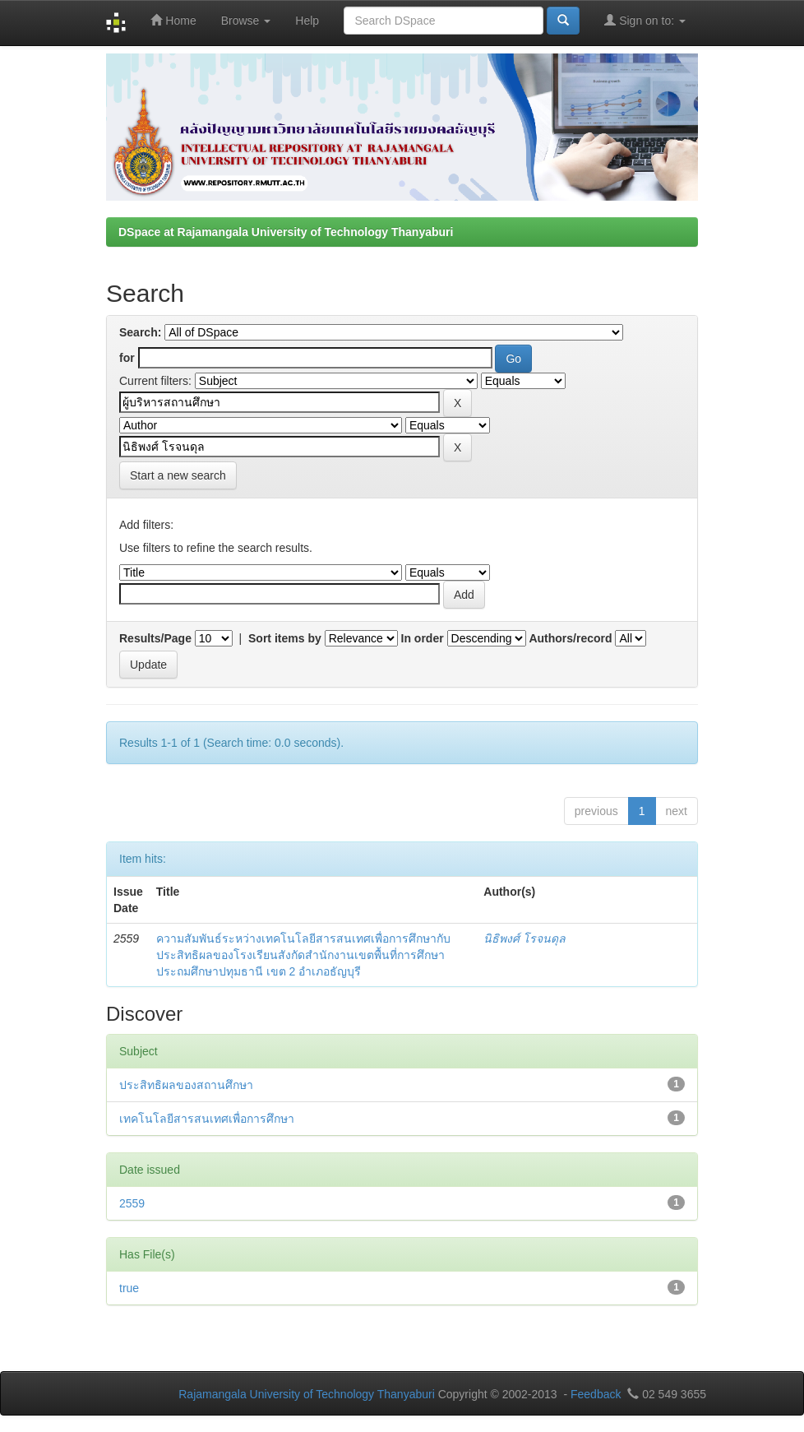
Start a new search (178, 475)
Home (173, 20)
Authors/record (570, 638)
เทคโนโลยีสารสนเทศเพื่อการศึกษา (206, 1118)
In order (422, 638)
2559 (132, 1203)
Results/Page (155, 638)
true (129, 1288)
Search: (140, 332)
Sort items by (284, 638)
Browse (246, 20)
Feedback (596, 1394)
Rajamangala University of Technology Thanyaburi (306, 1394)
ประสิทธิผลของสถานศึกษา (186, 1084)
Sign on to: (645, 20)
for (127, 357)
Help (307, 20)
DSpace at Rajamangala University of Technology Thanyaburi (285, 232)
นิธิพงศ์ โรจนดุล (524, 938)
